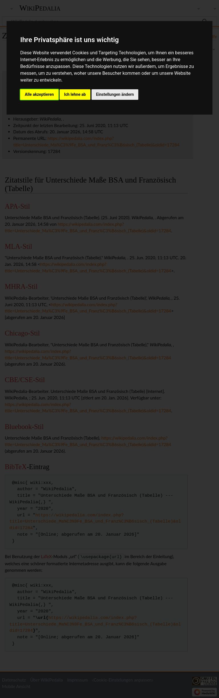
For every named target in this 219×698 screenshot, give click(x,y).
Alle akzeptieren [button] (39, 94)
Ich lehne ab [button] (75, 94)
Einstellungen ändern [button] (115, 94)
